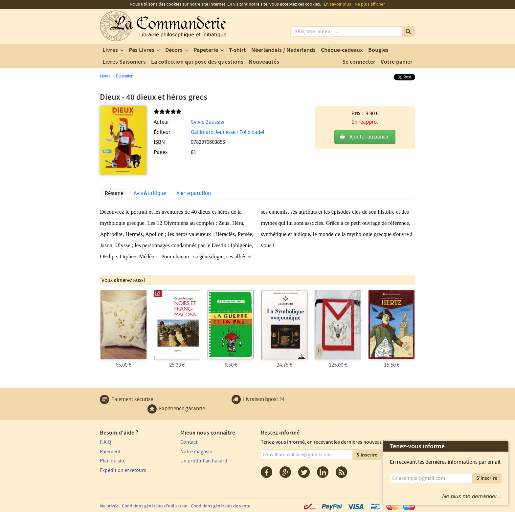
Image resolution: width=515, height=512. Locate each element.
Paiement (110, 451)
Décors (174, 50)
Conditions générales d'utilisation (155, 506)
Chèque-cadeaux (342, 50)
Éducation (124, 76)
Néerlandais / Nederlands (283, 50)
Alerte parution (193, 193)
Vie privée (109, 506)
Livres (110, 50)
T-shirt (237, 50)
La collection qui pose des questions (197, 62)
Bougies (378, 50)
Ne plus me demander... (472, 496)
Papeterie (205, 50)
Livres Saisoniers (124, 62)
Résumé (114, 193)
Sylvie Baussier (208, 122)
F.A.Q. (106, 442)
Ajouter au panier (369, 136)
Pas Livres (141, 50)
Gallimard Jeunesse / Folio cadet (228, 132)
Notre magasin (196, 451)
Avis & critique (150, 193)
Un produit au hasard (203, 461)
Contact (188, 442)
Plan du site (112, 461)
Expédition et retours (123, 470)
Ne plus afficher (370, 4)
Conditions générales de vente (220, 506)
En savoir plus (337, 4)
